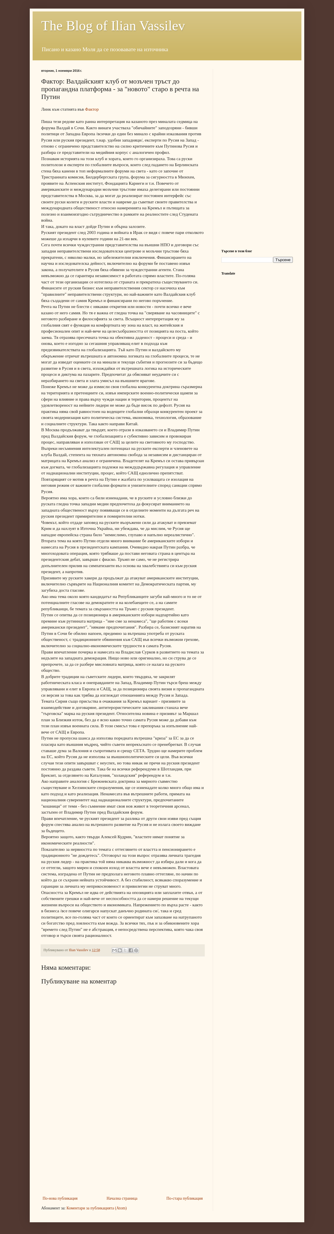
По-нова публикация (60, 1198)
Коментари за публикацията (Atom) (97, 1208)
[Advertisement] (123, 1152)
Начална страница (122, 1198)
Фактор (92, 109)
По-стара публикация (184, 1198)
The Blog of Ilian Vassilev (113, 25)
